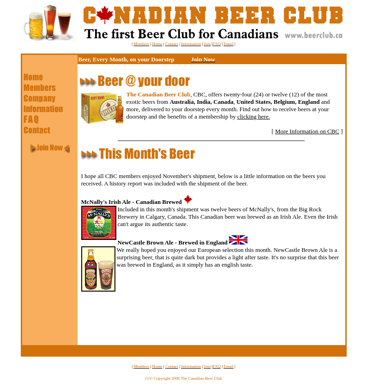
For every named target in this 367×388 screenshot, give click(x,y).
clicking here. (253, 116)
